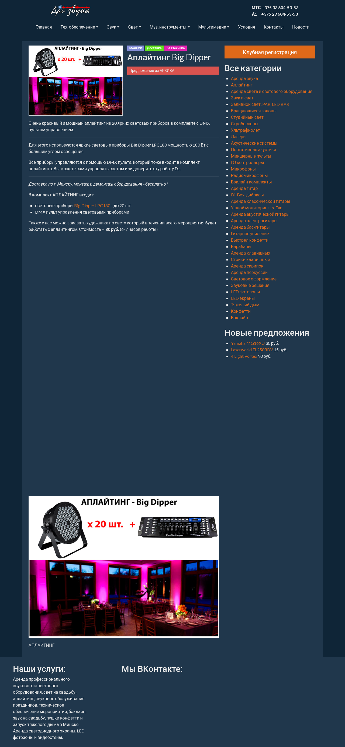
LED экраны (243, 298)
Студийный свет (247, 117)
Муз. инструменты (168, 26)
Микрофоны (243, 168)
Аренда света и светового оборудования (271, 91)
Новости (300, 26)
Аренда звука (244, 78)
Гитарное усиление (250, 233)
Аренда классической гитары (260, 201)
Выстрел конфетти (250, 239)
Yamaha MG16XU (248, 343)
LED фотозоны (245, 291)
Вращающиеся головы (254, 110)
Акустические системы (254, 142)
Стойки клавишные (250, 259)
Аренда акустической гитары (260, 214)
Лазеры (239, 136)
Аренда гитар (244, 188)
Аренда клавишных (250, 252)
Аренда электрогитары (254, 220)
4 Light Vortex (244, 356)
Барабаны (241, 246)
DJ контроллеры (247, 162)
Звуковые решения (250, 285)
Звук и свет (242, 97)
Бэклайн (239, 317)
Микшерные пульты (251, 155)
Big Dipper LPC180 (92, 205)
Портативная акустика (253, 149)
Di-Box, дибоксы (247, 194)
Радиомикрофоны (249, 175)
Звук (111, 26)
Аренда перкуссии (249, 272)
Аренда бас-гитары (250, 227)
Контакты (274, 26)
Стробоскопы (244, 123)
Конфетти (241, 311)
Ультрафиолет (245, 130)
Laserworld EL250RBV (252, 349)
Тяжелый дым (245, 304)
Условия (246, 26)
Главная (44, 26)
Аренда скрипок (247, 265)
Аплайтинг (242, 84)
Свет (133, 26)
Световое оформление (254, 278)
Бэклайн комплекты (251, 181)
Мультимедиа (212, 26)
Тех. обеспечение (78, 26)
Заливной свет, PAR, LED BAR (260, 104)
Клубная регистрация (270, 52)
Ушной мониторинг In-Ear (256, 207)
